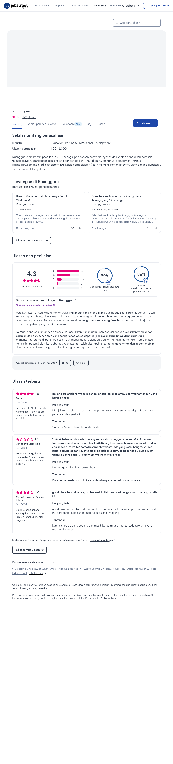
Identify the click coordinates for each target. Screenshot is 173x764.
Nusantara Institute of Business (139, 577)
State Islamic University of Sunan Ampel (34, 577)
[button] (120, 5)
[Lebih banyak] (72, 237)
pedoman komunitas (100, 549)
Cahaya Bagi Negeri (70, 577)
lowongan (25, 597)
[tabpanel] (86, 375)
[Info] (57, 313)
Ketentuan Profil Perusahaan (101, 607)
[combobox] (139, 32)
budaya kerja (138, 593)
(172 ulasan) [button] (29, 125)
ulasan (81, 593)
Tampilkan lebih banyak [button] (29, 178)
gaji (124, 593)
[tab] (18, 133)
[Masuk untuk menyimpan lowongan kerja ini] (80, 237)
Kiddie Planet (19, 581)
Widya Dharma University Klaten (102, 577)
